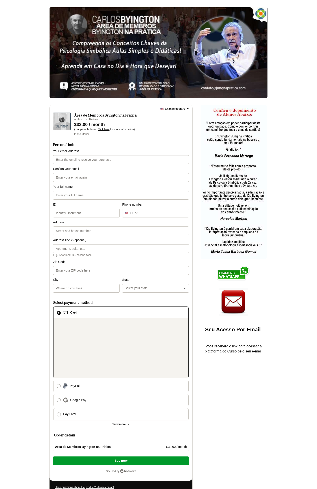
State (125, 279)
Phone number (132, 204)
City (55, 279)
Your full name (63, 186)
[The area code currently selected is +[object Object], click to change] (132, 213)
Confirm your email (66, 169)
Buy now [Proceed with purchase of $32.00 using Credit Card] (120, 461)
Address (58, 222)
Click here (103, 129)
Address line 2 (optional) (69, 240)
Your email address (66, 151)
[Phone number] (165, 213)
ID (54, 204)
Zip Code (59, 262)
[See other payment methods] (121, 424)
